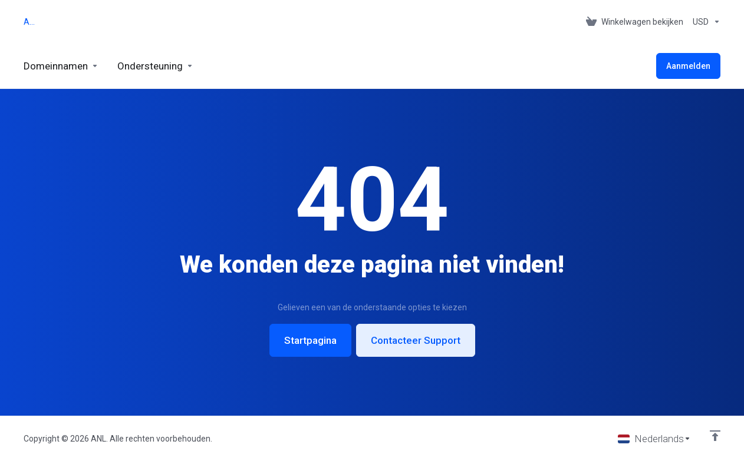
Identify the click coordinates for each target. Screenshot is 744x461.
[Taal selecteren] (654, 439)
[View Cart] (634, 21)
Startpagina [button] (310, 340)
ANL (31, 21)
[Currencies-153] (704, 21)
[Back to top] (715, 436)
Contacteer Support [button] (415, 340)
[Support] (155, 66)
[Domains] (61, 66)
